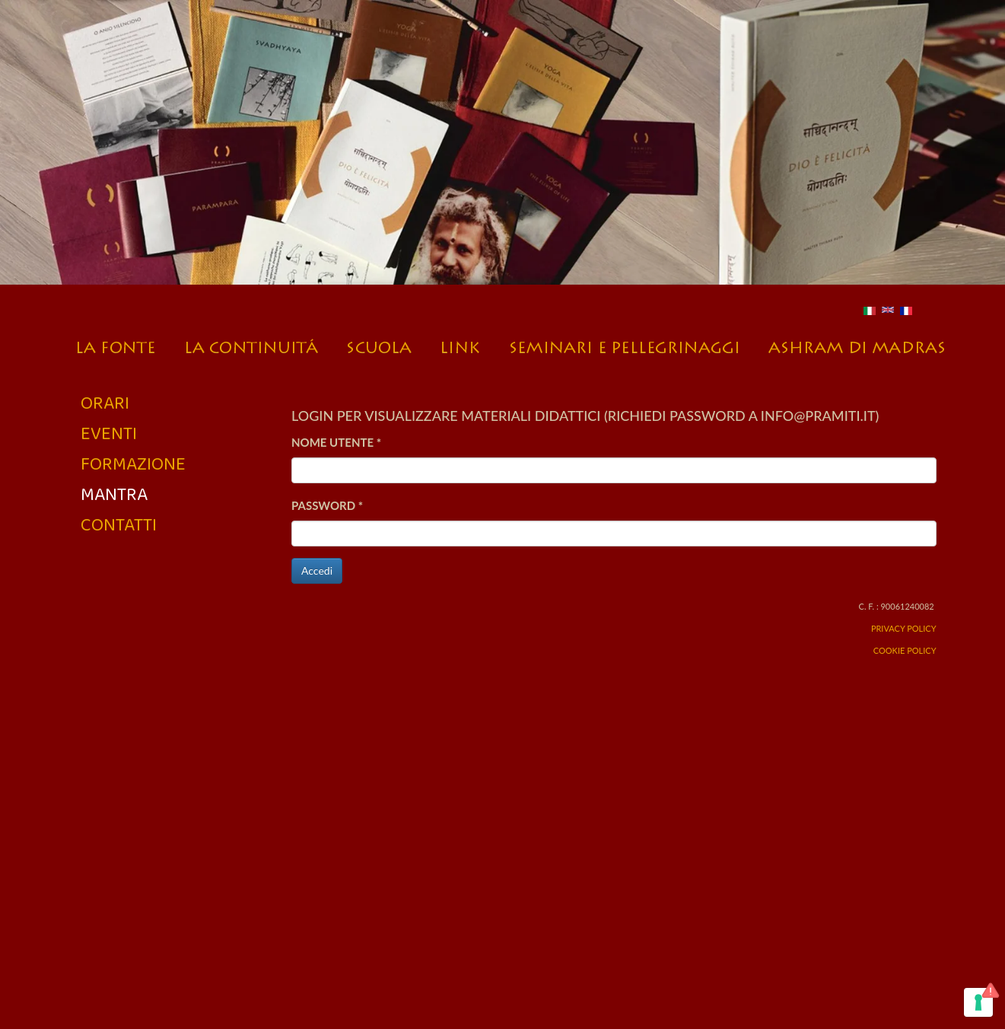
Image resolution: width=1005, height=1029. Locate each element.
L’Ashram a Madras (856, 344)
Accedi (316, 570)
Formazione (133, 463)
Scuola (379, 344)
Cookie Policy (905, 650)
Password (327, 505)
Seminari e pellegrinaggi (624, 344)
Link (461, 344)
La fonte (119, 344)
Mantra (114, 494)
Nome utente (336, 442)
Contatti (119, 524)
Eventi (109, 433)
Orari (105, 402)
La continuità (251, 344)
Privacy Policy (904, 628)
